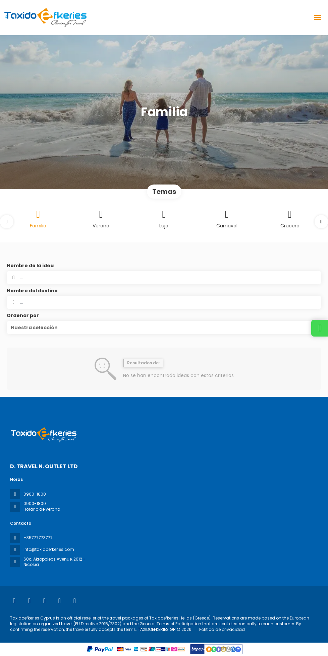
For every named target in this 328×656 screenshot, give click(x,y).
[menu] (318, 17)
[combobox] (164, 302)
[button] (6, 221)
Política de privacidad (222, 629)
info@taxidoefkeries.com (48, 549)
